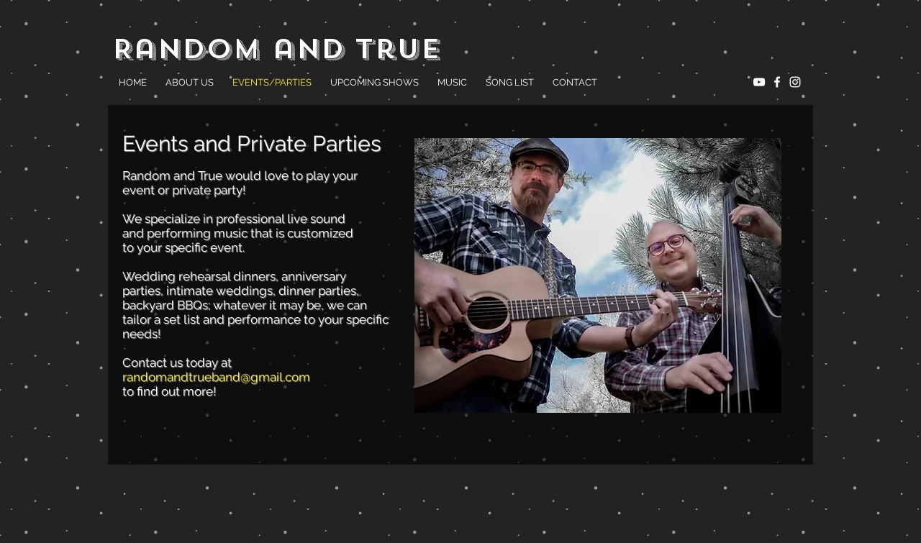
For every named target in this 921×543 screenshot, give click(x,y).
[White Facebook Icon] (777, 82)
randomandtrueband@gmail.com (216, 377)
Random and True (276, 49)
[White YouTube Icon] (759, 82)
